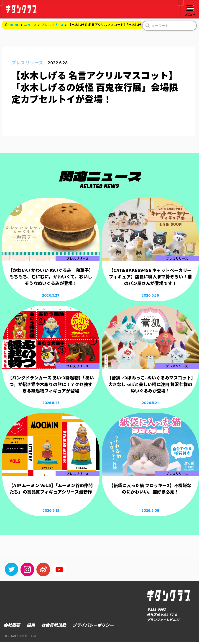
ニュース (30, 24)
